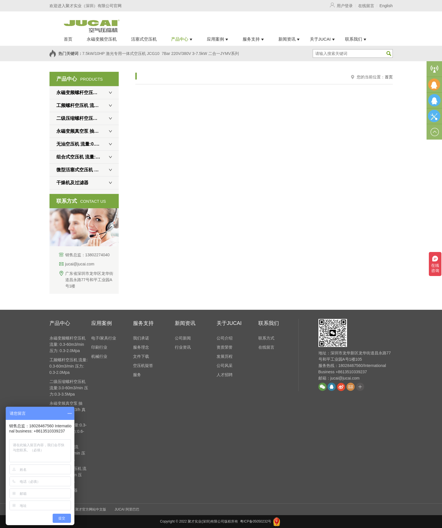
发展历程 (225, 356)
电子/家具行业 (103, 338)
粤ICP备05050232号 (255, 521)
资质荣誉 (225, 347)
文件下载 (141, 356)
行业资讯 (183, 347)
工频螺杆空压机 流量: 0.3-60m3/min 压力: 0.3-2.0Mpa (87, 105)
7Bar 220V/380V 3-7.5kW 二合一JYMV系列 (200, 53)
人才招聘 (225, 374)
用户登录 (345, 5)
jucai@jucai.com (79, 264)
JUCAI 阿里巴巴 (127, 509)
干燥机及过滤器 (72, 182)
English (386, 5)
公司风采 (225, 365)
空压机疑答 (143, 365)
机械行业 (99, 356)
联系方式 (266, 338)
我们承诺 (141, 338)
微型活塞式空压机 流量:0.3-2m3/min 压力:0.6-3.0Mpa (87, 169)
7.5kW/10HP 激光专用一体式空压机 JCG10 (121, 53)
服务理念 (141, 347)
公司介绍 (225, 338)
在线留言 (366, 5)
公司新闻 (183, 338)
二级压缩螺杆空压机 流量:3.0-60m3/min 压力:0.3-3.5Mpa (87, 118)
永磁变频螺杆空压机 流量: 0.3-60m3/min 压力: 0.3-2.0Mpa (87, 92)
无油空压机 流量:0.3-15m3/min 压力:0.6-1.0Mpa (87, 144)
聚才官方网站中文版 (90, 509)
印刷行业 (99, 347)
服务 (137, 374)
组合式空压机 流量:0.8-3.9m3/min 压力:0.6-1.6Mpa (87, 156)
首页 (389, 77)
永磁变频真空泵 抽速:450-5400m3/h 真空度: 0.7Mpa (87, 131)
